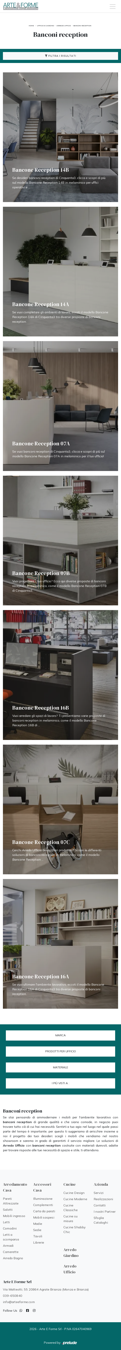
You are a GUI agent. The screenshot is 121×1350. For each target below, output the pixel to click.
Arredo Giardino (71, 1252)
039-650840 (12, 1296)
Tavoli (37, 1236)
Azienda (101, 1184)
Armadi (8, 1246)
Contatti (100, 1205)
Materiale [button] (60, 1067)
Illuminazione (43, 1199)
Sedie (37, 1230)
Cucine (69, 1184)
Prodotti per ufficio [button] (60, 1051)
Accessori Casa (42, 1187)
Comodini (10, 1228)
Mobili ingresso (14, 1216)
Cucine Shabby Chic (74, 1229)
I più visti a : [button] (60, 1083)
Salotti (7, 1210)
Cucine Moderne (75, 1199)
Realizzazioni (103, 1199)
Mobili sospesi (43, 1217)
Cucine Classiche (70, 1207)
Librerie (38, 1242)
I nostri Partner (105, 1211)
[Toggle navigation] (112, 6)
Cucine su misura (70, 1218)
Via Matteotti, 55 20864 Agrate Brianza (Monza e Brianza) (46, 1289)
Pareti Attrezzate (11, 1201)
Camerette (11, 1252)
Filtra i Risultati (60, 55)
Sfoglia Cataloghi (101, 1220)
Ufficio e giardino (45, 26)
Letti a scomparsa (11, 1237)
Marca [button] (60, 1035)
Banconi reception (82, 26)
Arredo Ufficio (64, 26)
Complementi (43, 1205)
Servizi (98, 1193)
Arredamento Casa (15, 1187)
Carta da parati (44, 1211)
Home (31, 26)
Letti (6, 1222)
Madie (37, 1224)
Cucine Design (74, 1193)
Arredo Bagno (13, 1258)
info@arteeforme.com (19, 1302)
